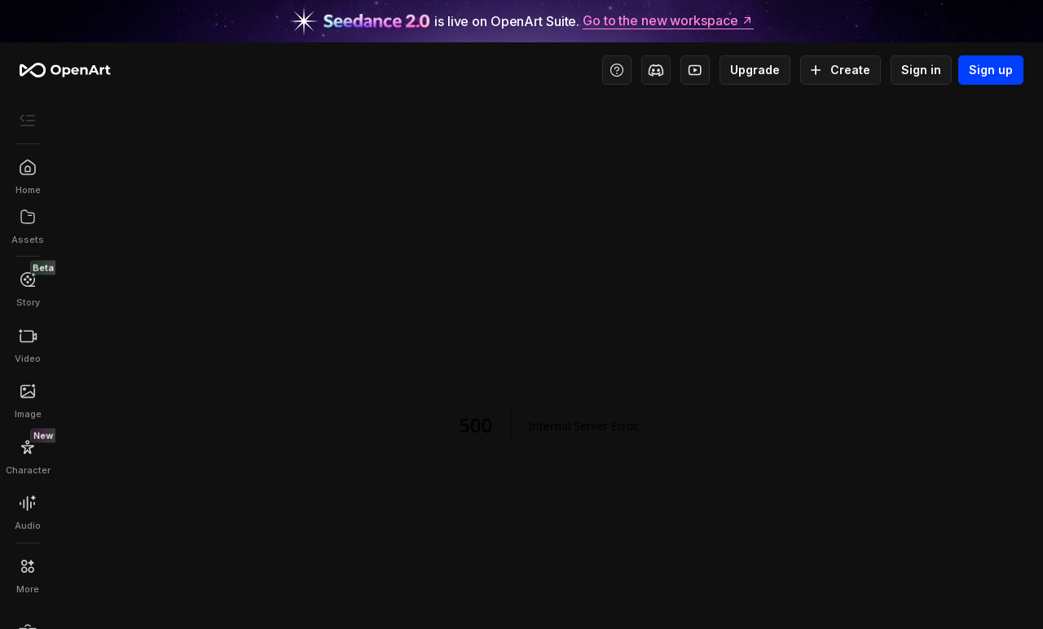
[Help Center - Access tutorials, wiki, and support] (617, 70)
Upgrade (755, 70)
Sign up (991, 70)
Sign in (921, 70)
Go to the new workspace (668, 21)
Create (840, 70)
